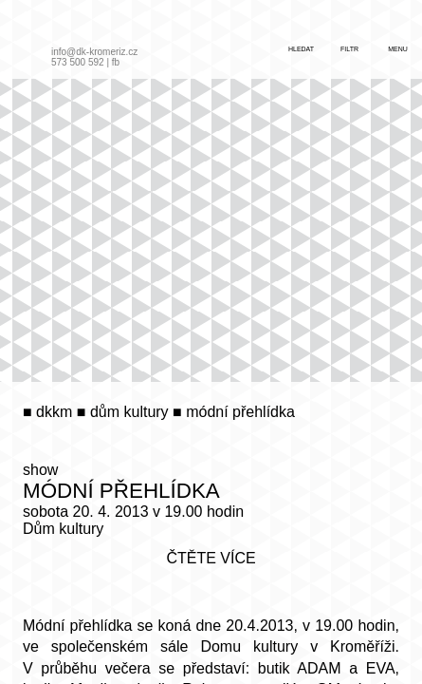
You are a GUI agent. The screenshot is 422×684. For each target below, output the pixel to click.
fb (115, 62)
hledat (301, 49)
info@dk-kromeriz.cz (94, 52)
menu (398, 49)
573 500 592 (77, 62)
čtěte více (210, 558)
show (40, 470)
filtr (349, 49)
